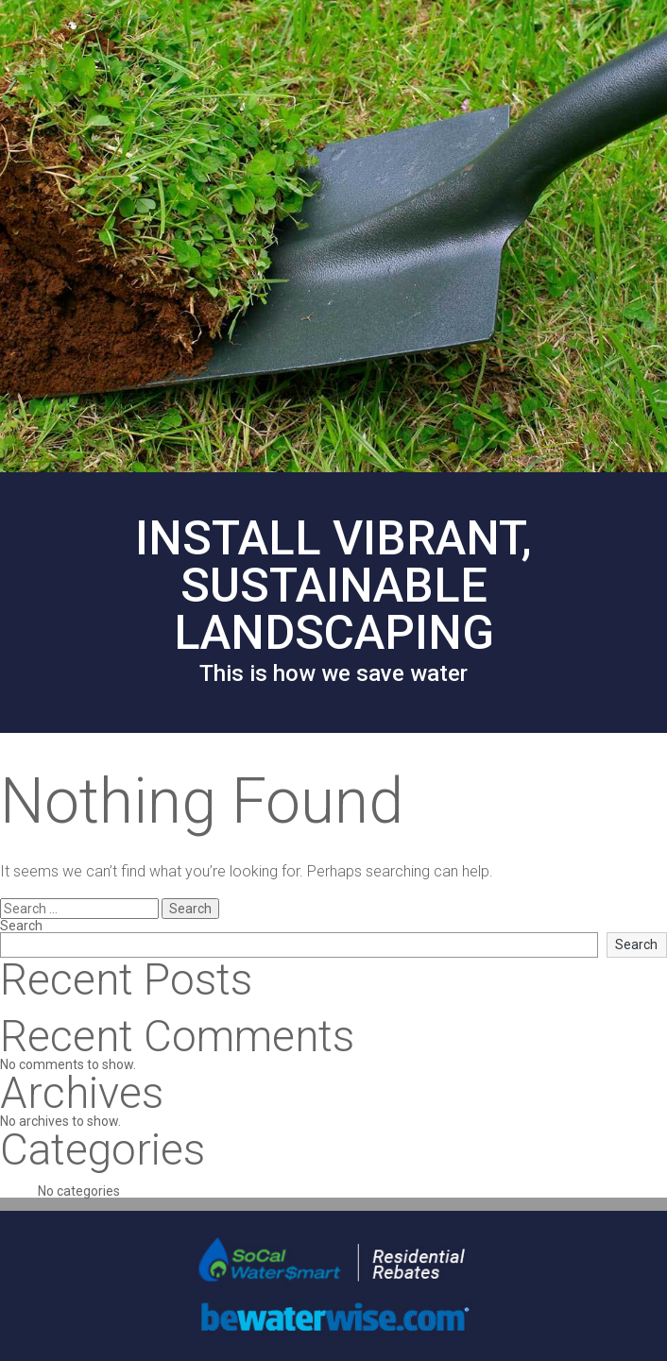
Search (21, 925)
